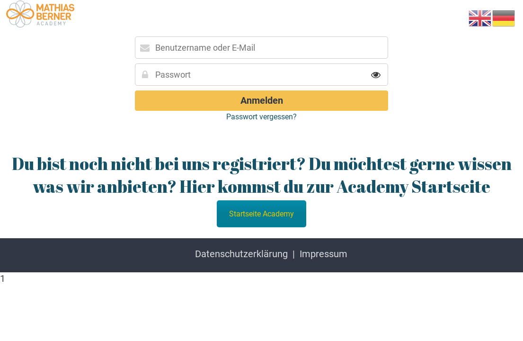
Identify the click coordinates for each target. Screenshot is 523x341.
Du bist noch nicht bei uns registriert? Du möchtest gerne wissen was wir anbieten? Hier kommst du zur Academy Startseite (262, 174)
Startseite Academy (261, 213)
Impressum (323, 254)
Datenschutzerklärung (241, 254)
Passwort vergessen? (261, 116)
